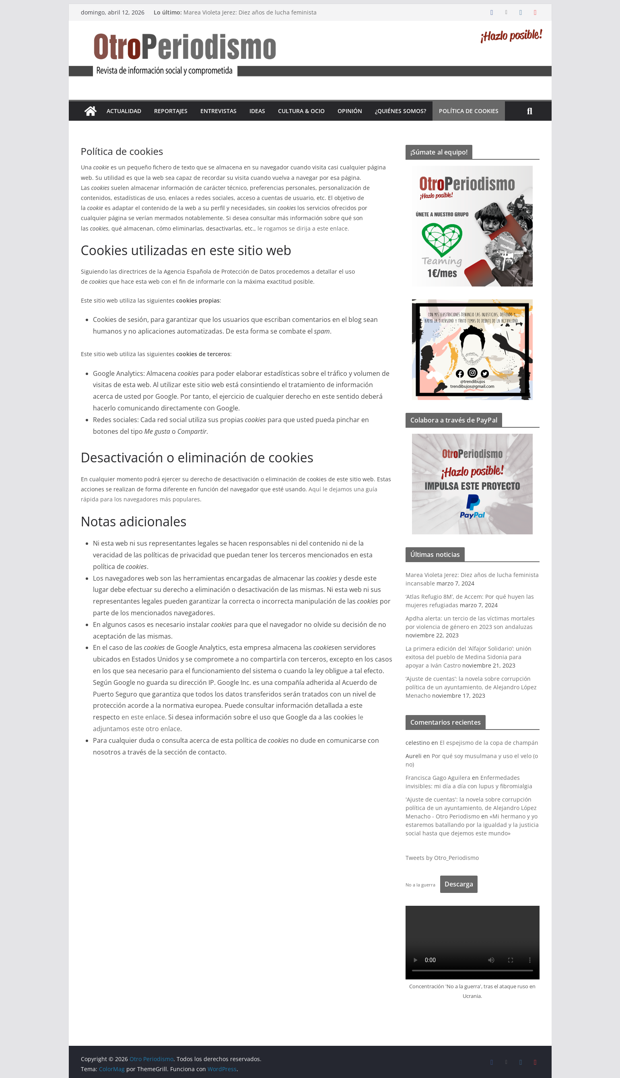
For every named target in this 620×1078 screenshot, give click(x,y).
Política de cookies (468, 111)
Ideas (257, 111)
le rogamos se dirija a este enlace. (303, 228)
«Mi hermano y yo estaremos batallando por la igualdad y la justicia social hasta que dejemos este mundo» (472, 824)
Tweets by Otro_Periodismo (442, 858)
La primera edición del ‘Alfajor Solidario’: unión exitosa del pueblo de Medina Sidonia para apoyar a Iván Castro (468, 657)
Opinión (350, 111)
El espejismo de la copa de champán (489, 742)
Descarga (459, 884)
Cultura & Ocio (301, 111)
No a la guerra (420, 885)
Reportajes (170, 111)
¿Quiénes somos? (400, 111)
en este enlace (143, 717)
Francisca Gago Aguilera (438, 777)
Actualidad (124, 111)
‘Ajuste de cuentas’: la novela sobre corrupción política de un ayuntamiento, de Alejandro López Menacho (471, 687)
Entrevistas (218, 111)
